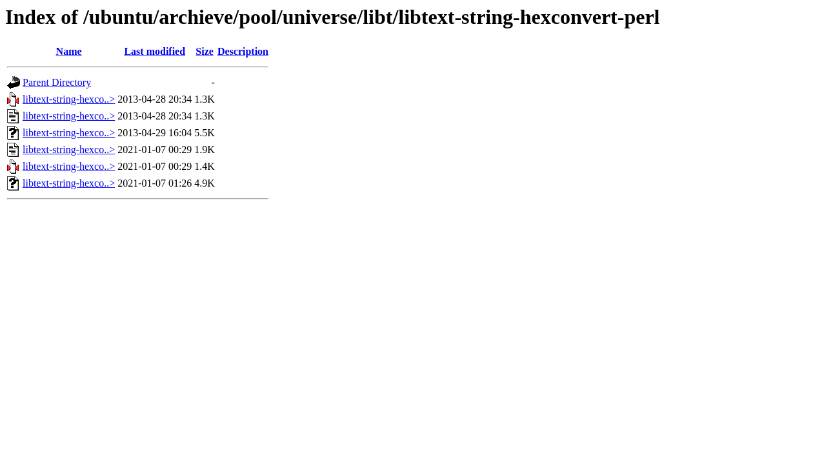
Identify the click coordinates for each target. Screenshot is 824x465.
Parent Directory (57, 82)
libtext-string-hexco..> (69, 99)
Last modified (154, 51)
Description (242, 51)
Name (69, 51)
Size (205, 51)
